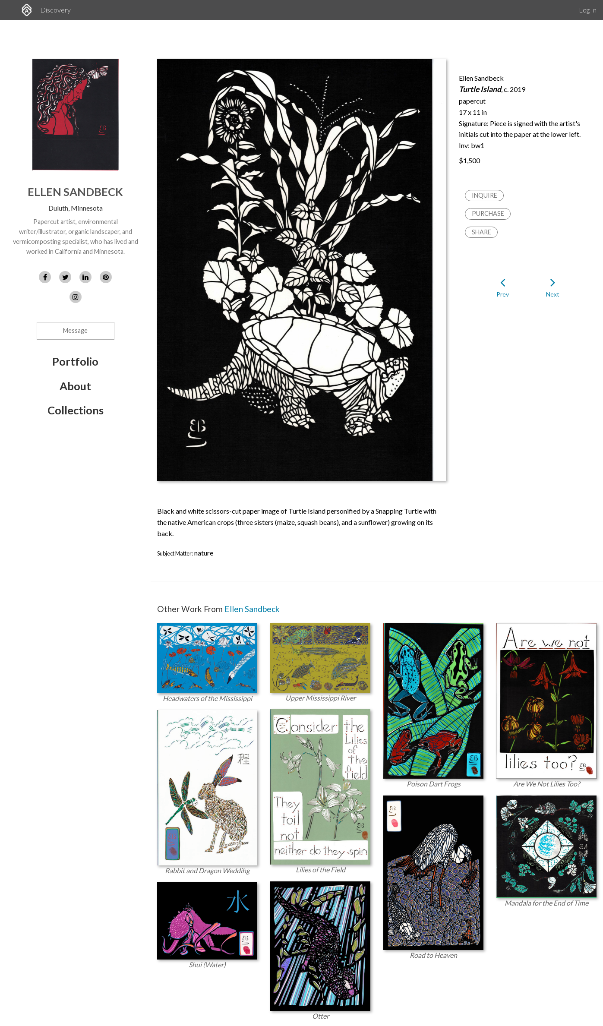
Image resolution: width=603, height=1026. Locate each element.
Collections (75, 410)
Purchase (488, 213)
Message (75, 330)
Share (481, 232)
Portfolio (75, 361)
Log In (588, 10)
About (75, 385)
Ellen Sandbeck (75, 191)
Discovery (55, 10)
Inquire (484, 195)
